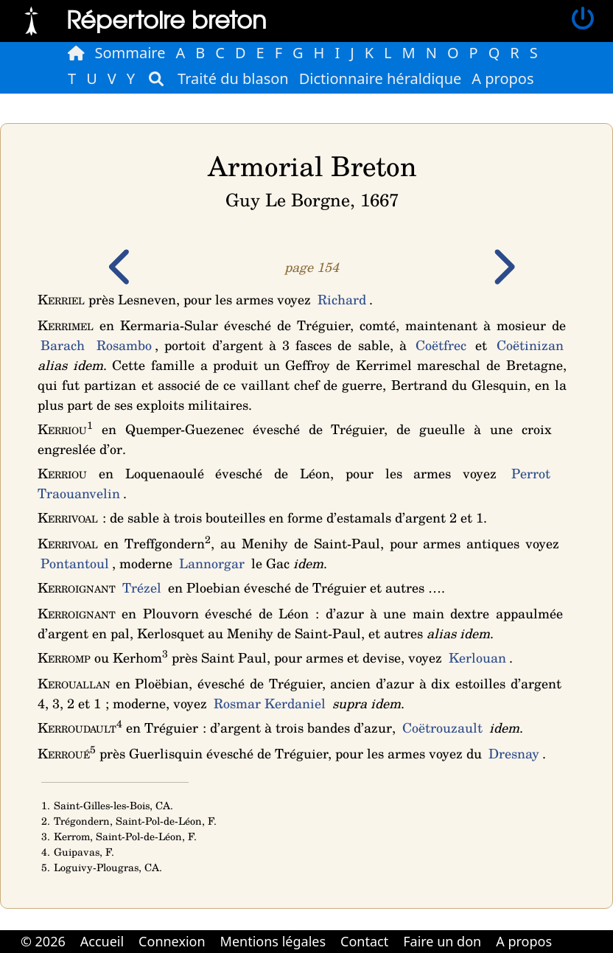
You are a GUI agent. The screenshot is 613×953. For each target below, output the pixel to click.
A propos (502, 78)
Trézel (141, 587)
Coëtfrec (441, 345)
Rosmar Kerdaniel (270, 703)
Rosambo (124, 345)
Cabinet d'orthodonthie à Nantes (569, 931)
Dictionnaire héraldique (380, 78)
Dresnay (513, 753)
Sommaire (130, 53)
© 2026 (43, 941)
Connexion (172, 941)
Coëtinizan (530, 345)
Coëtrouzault (442, 727)
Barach (63, 345)
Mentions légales (273, 941)
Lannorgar (212, 563)
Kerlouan (477, 657)
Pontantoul (75, 563)
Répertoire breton (166, 18)
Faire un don (442, 941)
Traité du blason (233, 78)
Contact (364, 941)
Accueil (102, 941)
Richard (342, 299)
